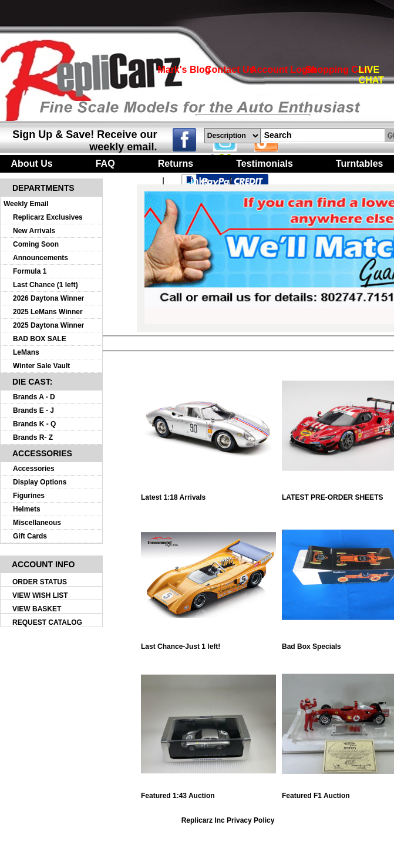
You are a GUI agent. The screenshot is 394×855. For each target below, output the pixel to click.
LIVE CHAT (371, 75)
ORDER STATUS (39, 582)
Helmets (27, 509)
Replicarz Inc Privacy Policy (228, 820)
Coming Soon (36, 244)
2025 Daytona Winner (48, 325)
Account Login (283, 70)
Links (197, 181)
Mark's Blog (183, 70)
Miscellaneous (37, 523)
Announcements (40, 258)
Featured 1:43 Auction (208, 792)
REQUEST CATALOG (47, 622)
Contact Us (229, 70)
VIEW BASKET (36, 609)
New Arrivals (34, 231)
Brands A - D (34, 397)
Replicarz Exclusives (48, 217)
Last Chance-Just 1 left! (208, 643)
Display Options (39, 482)
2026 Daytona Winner (48, 298)
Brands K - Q (34, 424)
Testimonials (264, 164)
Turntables (359, 164)
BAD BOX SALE (39, 339)
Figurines (29, 496)
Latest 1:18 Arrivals (208, 494)
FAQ (105, 164)
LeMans (26, 352)
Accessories (34, 468)
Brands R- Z (33, 437)
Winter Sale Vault (41, 366)
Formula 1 (29, 271)
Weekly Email (26, 204)
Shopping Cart (337, 70)
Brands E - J (33, 410)
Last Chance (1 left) (45, 285)
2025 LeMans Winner (48, 312)
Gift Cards (30, 536)
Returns (175, 164)
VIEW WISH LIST (40, 595)
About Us (32, 164)
